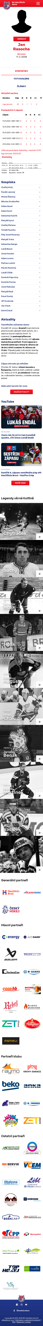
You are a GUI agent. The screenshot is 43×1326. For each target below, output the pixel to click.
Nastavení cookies (24, 1322)
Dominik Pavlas (8, 282)
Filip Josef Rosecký (10, 235)
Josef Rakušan (8, 287)
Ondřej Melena (8, 225)
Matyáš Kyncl (7, 220)
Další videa (20, 483)
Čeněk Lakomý (8, 192)
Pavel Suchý (7, 296)
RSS (13, 1322)
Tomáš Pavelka (8, 230)
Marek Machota (8, 268)
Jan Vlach (5, 306)
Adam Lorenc (7, 258)
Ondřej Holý (7, 187)
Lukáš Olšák (7, 272)
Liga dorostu (7, 104)
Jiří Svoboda (7, 301)
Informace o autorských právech (28, 1320)
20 (18, 104)
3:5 (20, 144)
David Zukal (6, 310)
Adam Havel (7, 206)
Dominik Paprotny (9, 277)
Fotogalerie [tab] (21, 78)
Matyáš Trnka (7, 239)
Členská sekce (21, 1311)
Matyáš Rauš (7, 291)
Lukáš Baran (6, 249)
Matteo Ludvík (8, 263)
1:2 (20, 121)
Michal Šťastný (8, 197)
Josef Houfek (7, 253)
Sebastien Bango (9, 244)
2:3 (21, 138)
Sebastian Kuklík (9, 216)
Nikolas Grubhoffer (10, 201)
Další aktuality (21, 392)
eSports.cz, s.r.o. (8, 1320)
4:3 (21, 127)
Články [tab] (21, 86)
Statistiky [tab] (21, 71)
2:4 (20, 132)
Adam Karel (6, 211)
